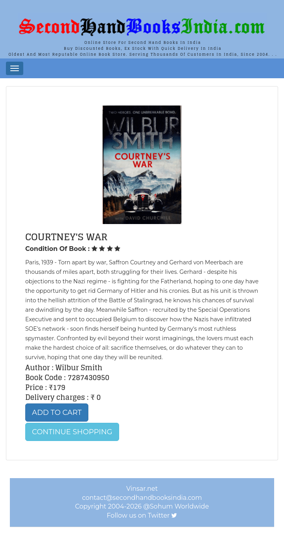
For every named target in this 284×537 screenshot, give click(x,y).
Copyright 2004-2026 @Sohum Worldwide (142, 506)
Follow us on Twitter (138, 515)
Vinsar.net (142, 488)
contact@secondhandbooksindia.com (142, 497)
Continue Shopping (72, 432)
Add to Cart (57, 412)
